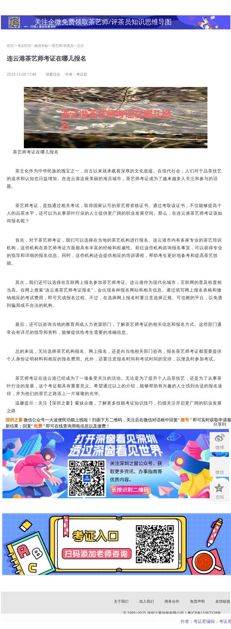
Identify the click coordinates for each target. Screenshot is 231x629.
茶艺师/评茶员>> (64, 45)
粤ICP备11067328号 (204, 613)
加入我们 (146, 601)
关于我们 (121, 601)
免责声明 (197, 601)
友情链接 (222, 601)
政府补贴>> (43, 45)
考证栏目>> (26, 45)
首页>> (12, 45)
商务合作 (172, 601)
